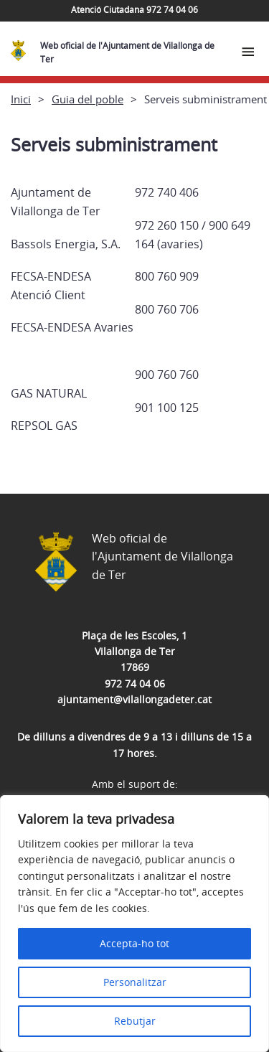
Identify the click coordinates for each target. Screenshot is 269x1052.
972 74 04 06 (135, 683)
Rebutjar (135, 1021)
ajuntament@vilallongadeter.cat (134, 699)
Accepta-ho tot (134, 943)
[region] (134, 923)
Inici (21, 99)
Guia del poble (87, 99)
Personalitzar (134, 982)
